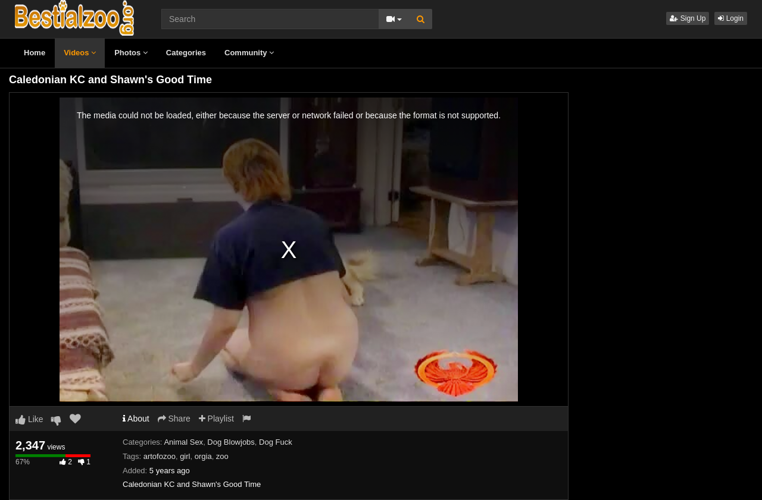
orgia (203, 456)
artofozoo (159, 456)
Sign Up (687, 18)
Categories (186, 52)
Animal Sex (183, 442)
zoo (222, 456)
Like (29, 419)
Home (34, 52)
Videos (80, 52)
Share (174, 418)
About (136, 418)
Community (249, 52)
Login (731, 18)
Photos (131, 52)
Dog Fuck (275, 442)
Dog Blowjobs (231, 442)
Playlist (216, 418)
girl (185, 456)
